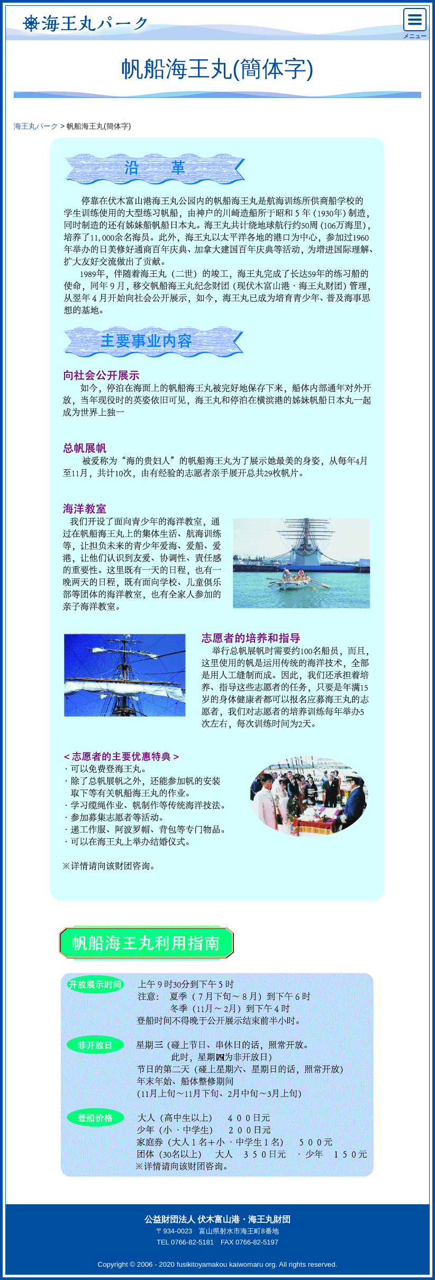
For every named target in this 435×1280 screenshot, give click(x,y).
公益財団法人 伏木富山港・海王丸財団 (217, 1219)
